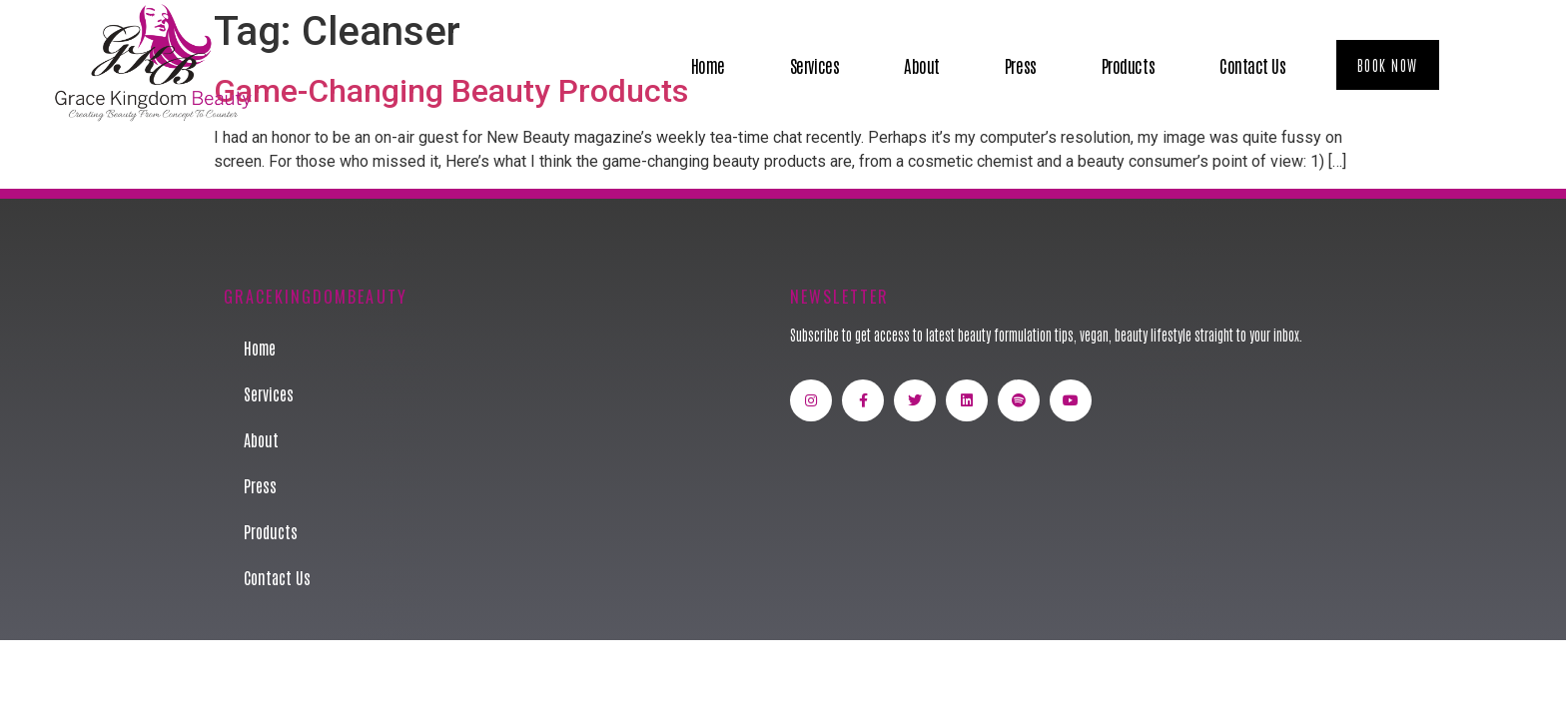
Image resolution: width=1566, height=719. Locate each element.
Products (1128, 65)
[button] (1387, 65)
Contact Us (1252, 65)
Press (1021, 65)
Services (814, 65)
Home (708, 65)
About (922, 65)
